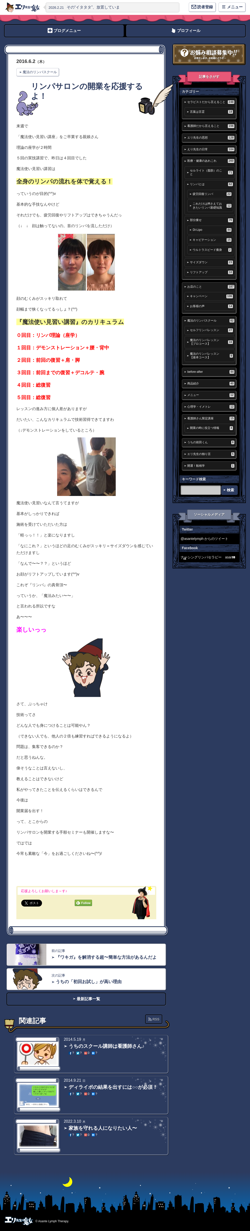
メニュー (210, 395)
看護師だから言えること (210, 126)
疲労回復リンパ (212, 194)
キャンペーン (211, 296)
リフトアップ (211, 272)
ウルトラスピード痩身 (212, 250)
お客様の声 (211, 306)
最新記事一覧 (88, 999)
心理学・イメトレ (210, 407)
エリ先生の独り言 (210, 454)
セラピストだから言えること (210, 102)
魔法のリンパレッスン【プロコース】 (211, 341)
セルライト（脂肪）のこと (211, 172)
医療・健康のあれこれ (210, 161)
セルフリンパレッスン (211, 330)
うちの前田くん (210, 442)
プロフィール (188, 31)
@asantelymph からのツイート (204, 539)
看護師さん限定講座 (210, 418)
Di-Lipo (212, 230)
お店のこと (210, 287)
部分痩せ (211, 220)
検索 (230, 490)
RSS (155, 1019)
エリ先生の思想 (210, 138)
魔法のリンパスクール (40, 72)
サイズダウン (211, 262)
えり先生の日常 (210, 149)
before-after (210, 372)
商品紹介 (210, 383)
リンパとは (211, 184)
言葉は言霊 (211, 112)
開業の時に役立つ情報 (211, 428)
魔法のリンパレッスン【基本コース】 (211, 355)
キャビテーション (212, 240)
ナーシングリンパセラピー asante (208, 557)
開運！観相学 (210, 466)
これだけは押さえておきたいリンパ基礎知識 (212, 205)
